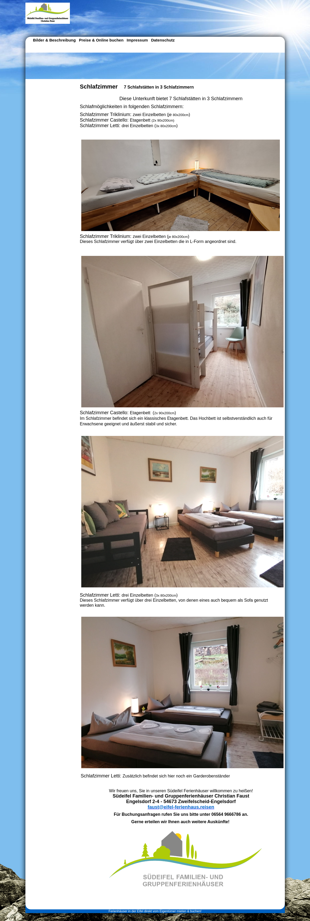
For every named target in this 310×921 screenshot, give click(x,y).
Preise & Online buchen (101, 40)
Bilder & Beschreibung (54, 40)
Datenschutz (163, 40)
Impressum (137, 40)
